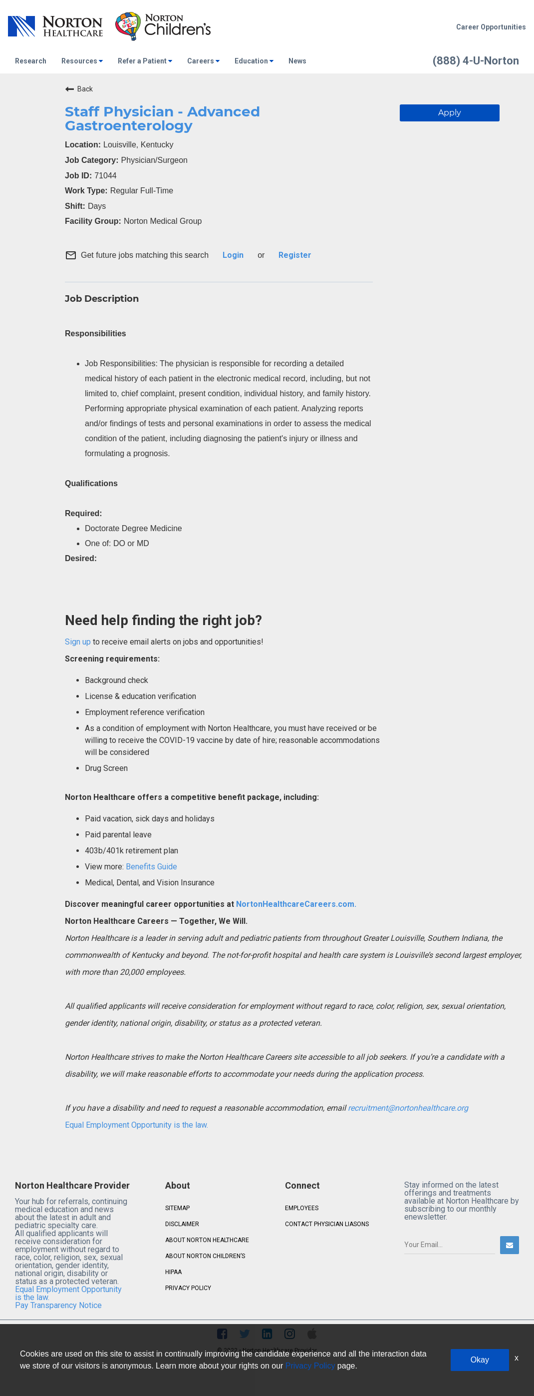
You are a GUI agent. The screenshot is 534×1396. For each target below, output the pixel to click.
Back (79, 88)
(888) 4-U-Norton (476, 60)
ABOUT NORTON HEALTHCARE (207, 1240)
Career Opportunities (491, 26)
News (297, 61)
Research (30, 61)
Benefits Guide (150, 866)
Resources (82, 61)
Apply (449, 112)
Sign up (78, 642)
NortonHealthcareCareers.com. (295, 904)
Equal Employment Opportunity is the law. (136, 1125)
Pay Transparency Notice (58, 1305)
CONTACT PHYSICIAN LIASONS (327, 1224)
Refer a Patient (145, 61)
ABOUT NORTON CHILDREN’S (205, 1256)
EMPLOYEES (301, 1208)
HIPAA (173, 1272)
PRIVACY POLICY (188, 1288)
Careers (203, 61)
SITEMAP (177, 1208)
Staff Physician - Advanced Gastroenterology (162, 118)
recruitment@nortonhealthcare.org (408, 1108)
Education (254, 61)
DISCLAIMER (182, 1224)
